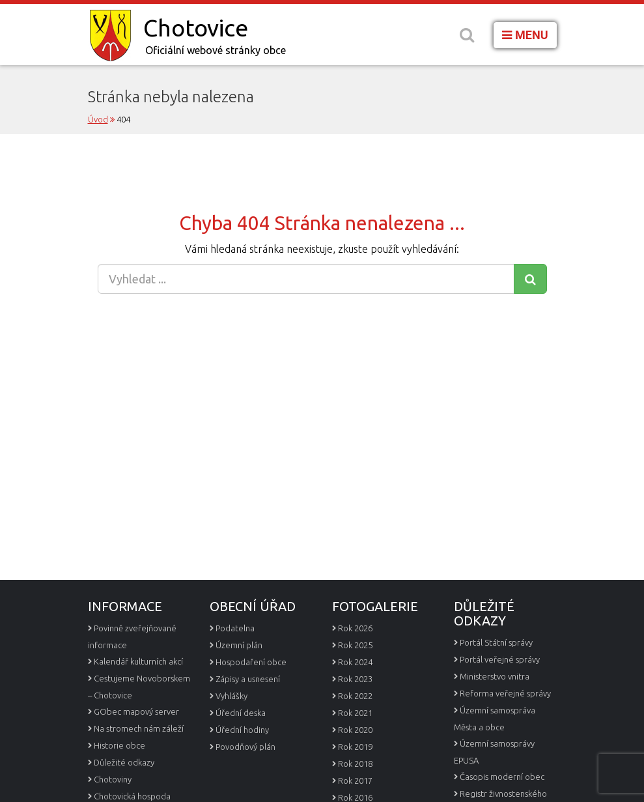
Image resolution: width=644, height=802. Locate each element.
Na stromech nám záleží (139, 728)
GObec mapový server (136, 711)
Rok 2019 (355, 746)
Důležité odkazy (124, 762)
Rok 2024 (355, 661)
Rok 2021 (355, 712)
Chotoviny (113, 779)
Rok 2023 (355, 678)
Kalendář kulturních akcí (138, 661)
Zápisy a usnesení (248, 678)
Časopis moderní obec (502, 776)
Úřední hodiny (242, 729)
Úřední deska (241, 712)
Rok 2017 (355, 780)
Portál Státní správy (496, 642)
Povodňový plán (245, 746)
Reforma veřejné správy (505, 693)
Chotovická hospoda (132, 796)
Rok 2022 (355, 695)
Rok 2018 (355, 763)
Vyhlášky (231, 695)
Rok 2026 (355, 628)
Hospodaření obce (251, 661)
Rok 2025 (355, 645)
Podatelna (235, 628)
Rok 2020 (355, 729)
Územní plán (239, 645)
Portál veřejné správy (500, 659)
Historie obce (119, 745)
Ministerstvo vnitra (494, 676)
